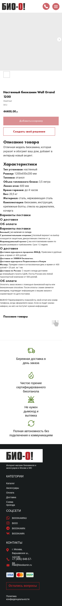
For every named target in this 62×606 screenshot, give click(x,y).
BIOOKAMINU (19, 518)
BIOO (15, 523)
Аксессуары (12, 488)
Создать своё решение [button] (29, 131)
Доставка (11, 497)
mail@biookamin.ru (22, 565)
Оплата (10, 492)
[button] (22, 586)
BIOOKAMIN (18, 528)
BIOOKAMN (18, 533)
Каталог (10, 483)
